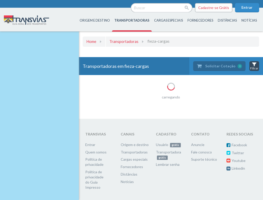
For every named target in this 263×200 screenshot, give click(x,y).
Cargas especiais (168, 20)
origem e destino (95, 20)
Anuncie (197, 144)
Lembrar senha (168, 164)
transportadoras (131, 20)
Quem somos (96, 152)
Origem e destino (135, 144)
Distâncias (129, 174)
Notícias (249, 20)
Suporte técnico (204, 159)
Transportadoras (123, 41)
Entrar (246, 7)
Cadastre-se (213, 7)
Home (91, 41)
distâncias (227, 20)
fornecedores (200, 20)
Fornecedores (132, 167)
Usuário (168, 144)
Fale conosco (201, 152)
